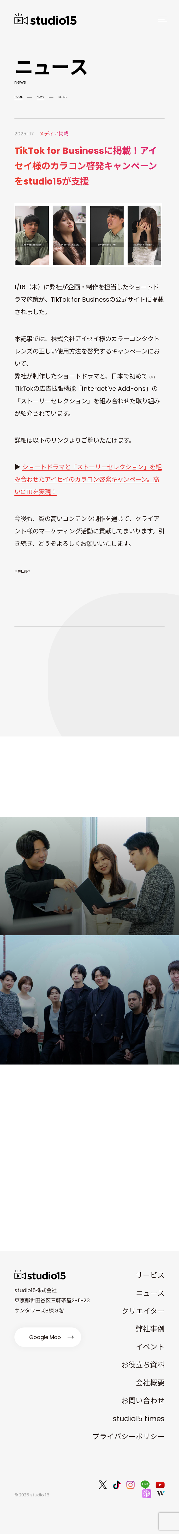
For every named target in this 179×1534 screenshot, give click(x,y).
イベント (150, 1347)
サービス (150, 1275)
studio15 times (139, 1419)
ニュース (150, 1293)
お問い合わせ (143, 1401)
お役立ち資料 (143, 1365)
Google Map (45, 1337)
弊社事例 (150, 1329)
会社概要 (150, 1383)
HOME (18, 97)
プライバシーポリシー (128, 1437)
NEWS (40, 97)
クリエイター (143, 1311)
